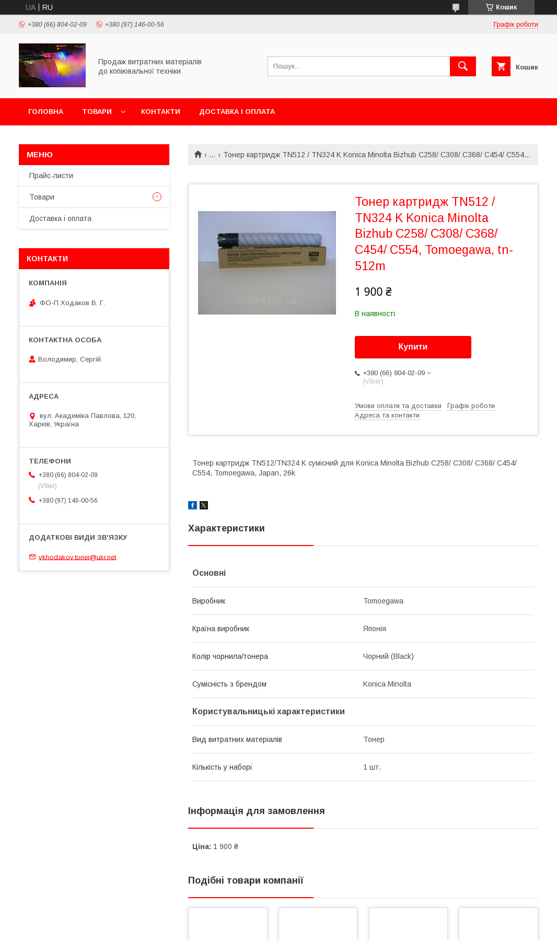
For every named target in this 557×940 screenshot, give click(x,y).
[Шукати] (463, 66)
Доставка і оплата (237, 111)
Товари (97, 111)
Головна (45, 111)
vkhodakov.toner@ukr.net (77, 557)
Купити (413, 346)
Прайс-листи (51, 175)
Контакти (160, 111)
